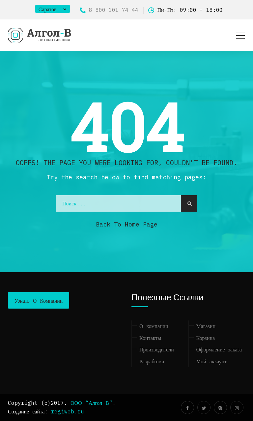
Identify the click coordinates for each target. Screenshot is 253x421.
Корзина (205, 338)
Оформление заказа (219, 349)
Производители (156, 349)
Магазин (205, 326)
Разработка (151, 361)
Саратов (48, 9)
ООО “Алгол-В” (91, 403)
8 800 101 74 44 (109, 10)
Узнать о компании (38, 300)
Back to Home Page (126, 224)
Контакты (150, 338)
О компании (153, 326)
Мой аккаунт (211, 361)
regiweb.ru (67, 411)
